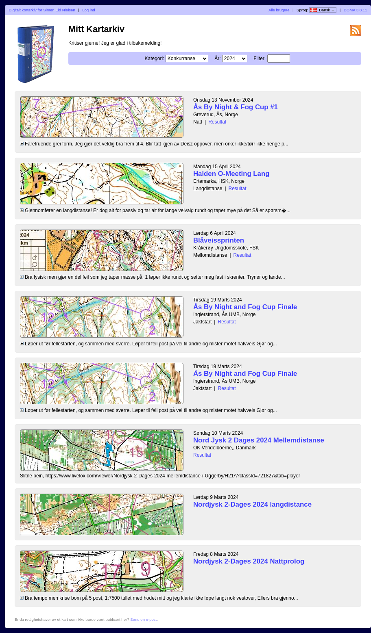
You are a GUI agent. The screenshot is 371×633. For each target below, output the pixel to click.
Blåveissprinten (218, 240)
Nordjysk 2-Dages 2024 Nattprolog (248, 561)
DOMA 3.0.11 (355, 10)
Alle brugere (279, 10)
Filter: (259, 58)
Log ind (88, 10)
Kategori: (154, 58)
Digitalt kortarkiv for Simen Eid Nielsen (42, 10)
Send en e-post (143, 619)
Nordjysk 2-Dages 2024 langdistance (252, 504)
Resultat (217, 122)
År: (217, 58)
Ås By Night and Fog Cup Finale (245, 307)
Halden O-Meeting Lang (231, 174)
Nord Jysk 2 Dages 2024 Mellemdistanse (258, 440)
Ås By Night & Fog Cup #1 (235, 107)
